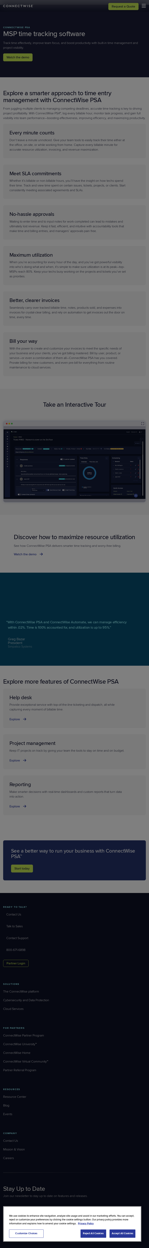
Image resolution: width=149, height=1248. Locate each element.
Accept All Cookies (122, 1233)
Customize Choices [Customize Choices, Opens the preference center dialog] (26, 1233)
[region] (72, 1224)
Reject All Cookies (93, 1233)
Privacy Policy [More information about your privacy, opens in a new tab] (86, 1223)
